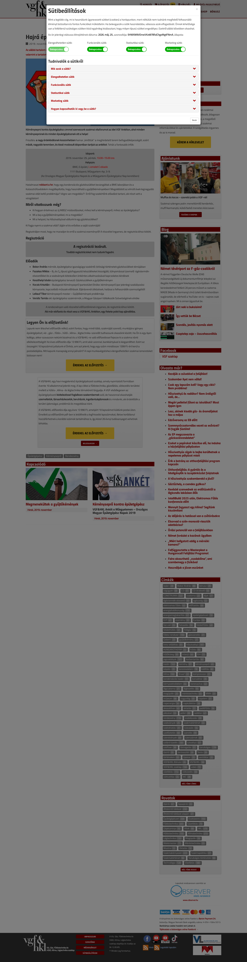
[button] (61, 68)
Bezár (194, 120)
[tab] (123, 68)
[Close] (197, 9)
